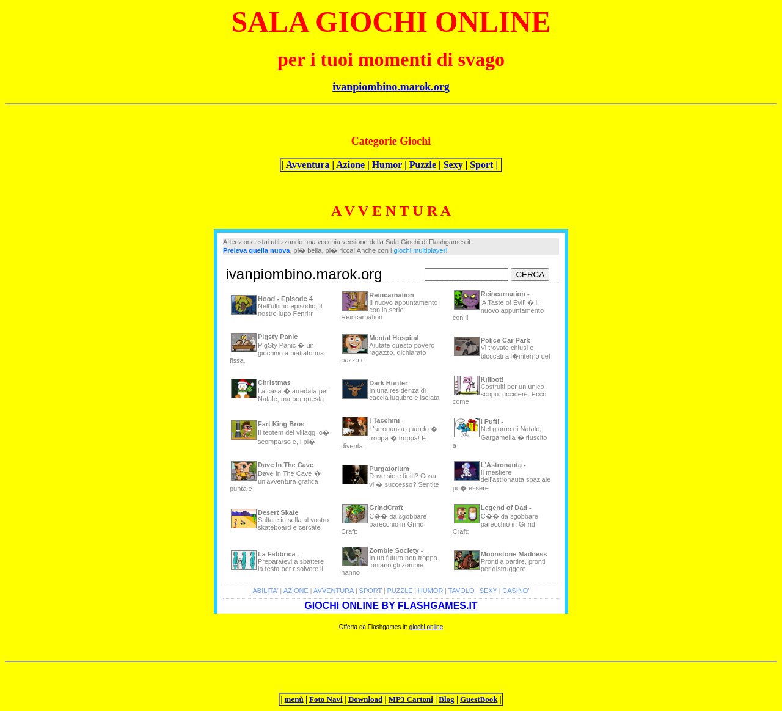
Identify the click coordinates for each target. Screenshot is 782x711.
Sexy (453, 164)
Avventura (308, 164)
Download (365, 699)
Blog (446, 699)
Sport (481, 164)
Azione (350, 164)
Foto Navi (326, 699)
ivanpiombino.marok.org (391, 87)
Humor (387, 164)
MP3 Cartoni (411, 699)
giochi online (426, 627)
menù (294, 699)
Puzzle (422, 164)
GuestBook (478, 699)
